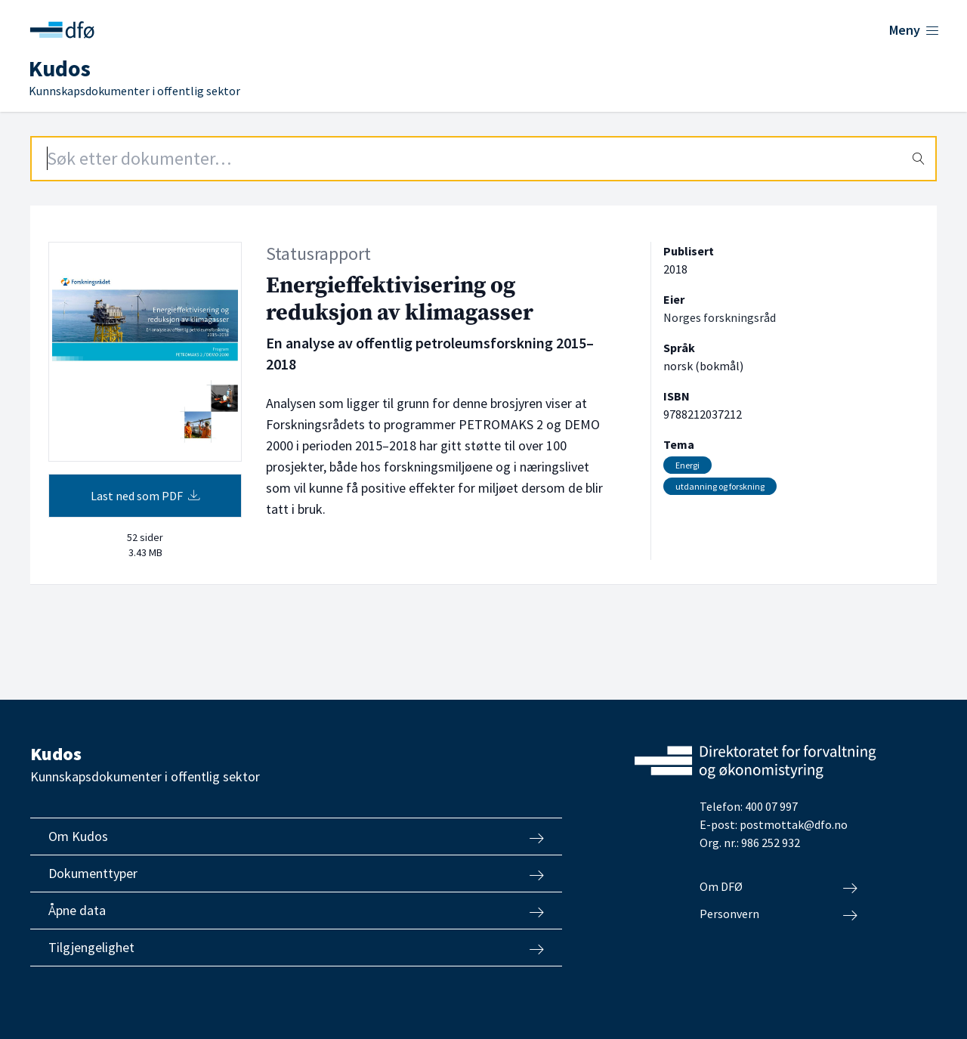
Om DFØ (778, 887)
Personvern (778, 914)
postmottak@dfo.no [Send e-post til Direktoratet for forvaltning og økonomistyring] (794, 824)
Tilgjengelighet (296, 948)
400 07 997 (771, 806)
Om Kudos (296, 836)
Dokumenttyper (296, 873)
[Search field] (483, 158)
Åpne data (296, 910)
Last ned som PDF (145, 495)
